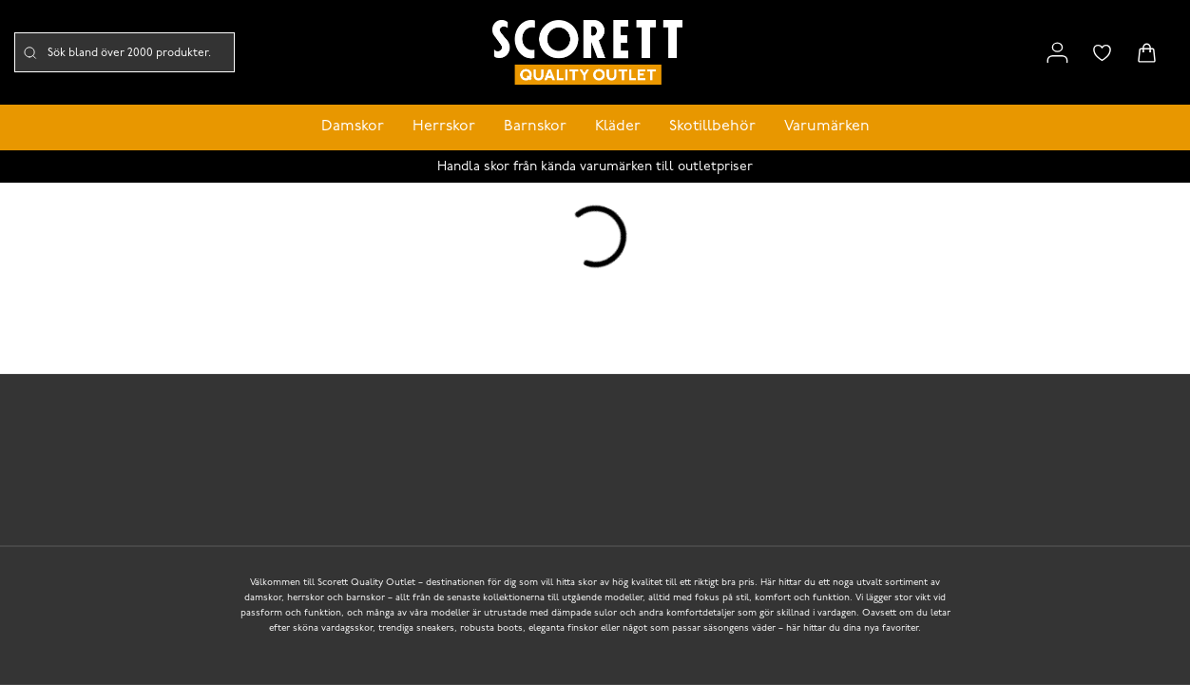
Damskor (352, 126)
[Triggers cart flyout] (1147, 53)
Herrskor (444, 126)
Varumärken (827, 126)
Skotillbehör (712, 126)
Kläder (618, 126)
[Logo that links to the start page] (587, 53)
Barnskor (535, 126)
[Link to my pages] (1057, 53)
